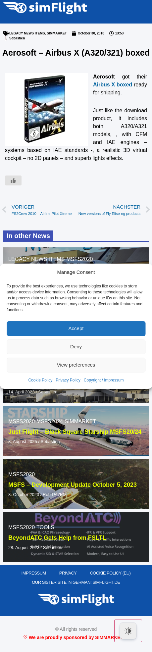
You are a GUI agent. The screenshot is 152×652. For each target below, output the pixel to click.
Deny (76, 346)
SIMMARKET (57, 33)
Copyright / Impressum (104, 380)
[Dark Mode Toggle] (128, 631)
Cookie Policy (40, 380)
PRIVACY (68, 573)
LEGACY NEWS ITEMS (27, 33)
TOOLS (45, 527)
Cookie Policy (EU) (110, 573)
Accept (76, 328)
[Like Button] (13, 180)
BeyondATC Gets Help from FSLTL (57, 537)
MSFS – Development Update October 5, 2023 (72, 484)
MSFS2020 (79, 259)
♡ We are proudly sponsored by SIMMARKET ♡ (76, 637)
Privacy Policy (68, 380)
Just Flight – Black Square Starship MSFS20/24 (74, 431)
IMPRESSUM (34, 573)
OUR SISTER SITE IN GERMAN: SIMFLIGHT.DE (76, 582)
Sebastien (47, 391)
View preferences (76, 365)
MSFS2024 (49, 421)
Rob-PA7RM (55, 494)
